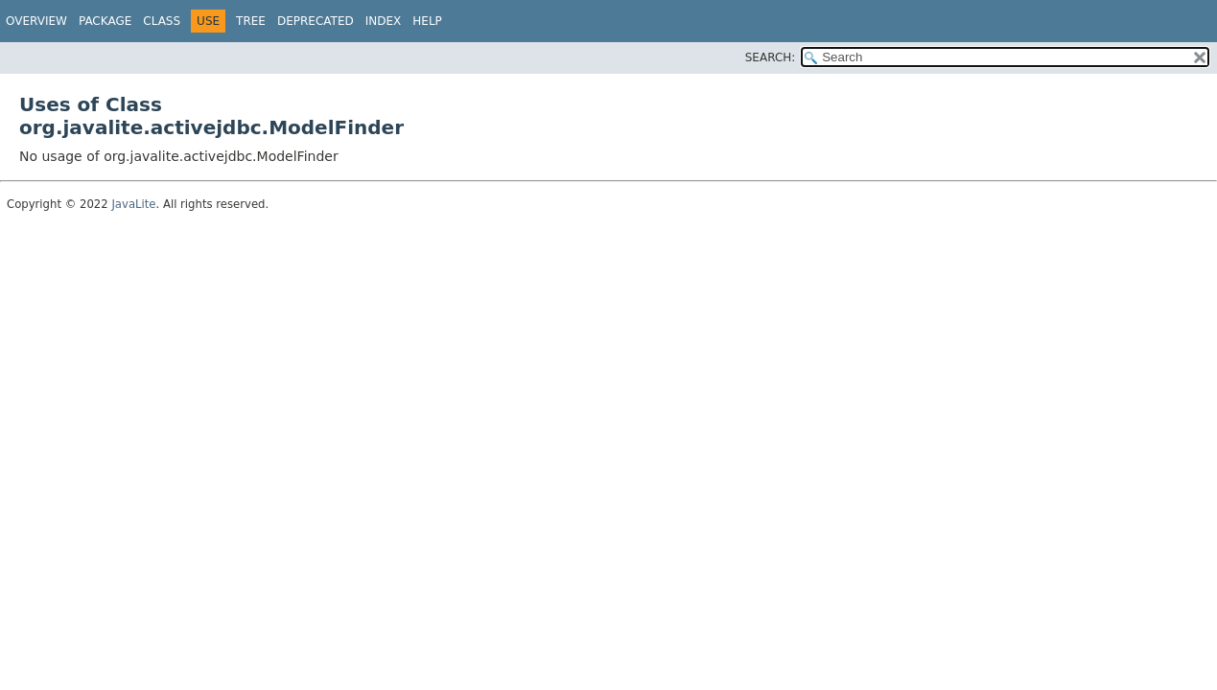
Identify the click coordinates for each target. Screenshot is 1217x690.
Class (161, 21)
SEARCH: (770, 57)
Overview (36, 21)
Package (105, 21)
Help (427, 21)
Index (383, 21)
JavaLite (133, 204)
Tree (251, 21)
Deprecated (315, 21)
